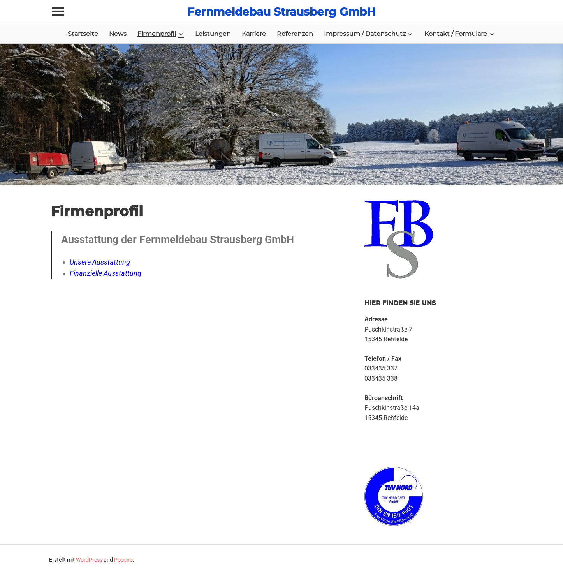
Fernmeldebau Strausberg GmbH (281, 11)
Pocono (123, 560)
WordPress (89, 560)
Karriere (254, 33)
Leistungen (213, 33)
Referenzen (295, 33)
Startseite (83, 33)
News (118, 33)
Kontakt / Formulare (455, 33)
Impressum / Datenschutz (365, 33)
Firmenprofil (156, 33)
